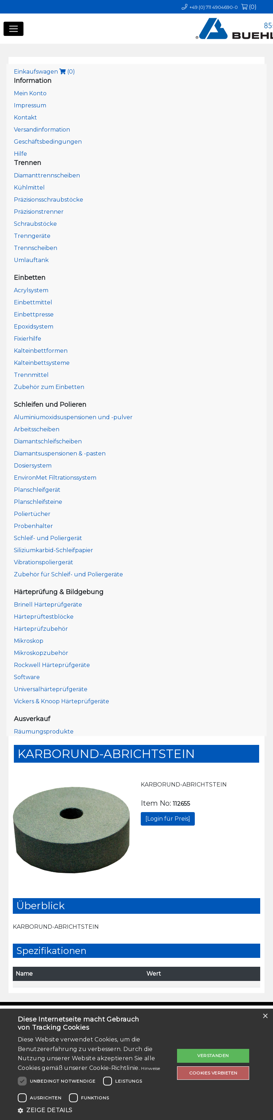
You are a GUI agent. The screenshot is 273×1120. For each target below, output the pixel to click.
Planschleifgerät (37, 489)
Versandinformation (42, 129)
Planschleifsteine (38, 501)
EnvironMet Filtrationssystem (55, 477)
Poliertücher (32, 514)
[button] (94, 1110)
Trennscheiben (35, 248)
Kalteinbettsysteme (42, 362)
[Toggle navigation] (13, 29)
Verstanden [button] (213, 1055)
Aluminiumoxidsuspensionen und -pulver (73, 417)
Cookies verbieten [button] (213, 1073)
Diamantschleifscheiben (48, 441)
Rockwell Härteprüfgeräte (52, 665)
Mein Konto (30, 93)
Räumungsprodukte (44, 731)
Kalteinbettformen (41, 350)
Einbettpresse (34, 314)
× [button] (265, 1016)
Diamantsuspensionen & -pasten (60, 453)
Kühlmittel (29, 187)
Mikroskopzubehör (41, 653)
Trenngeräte (32, 236)
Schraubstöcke (35, 223)
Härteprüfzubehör (41, 628)
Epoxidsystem (33, 326)
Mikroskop (28, 641)
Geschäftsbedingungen (48, 141)
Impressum (30, 105)
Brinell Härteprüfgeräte (48, 604)
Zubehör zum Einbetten (49, 387)
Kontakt (25, 117)
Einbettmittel (33, 302)
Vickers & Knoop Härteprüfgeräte (61, 701)
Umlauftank (31, 260)
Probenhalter (33, 526)
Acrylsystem (31, 290)
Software (27, 677)
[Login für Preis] (167, 818)
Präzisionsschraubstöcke (48, 199)
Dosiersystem (33, 465)
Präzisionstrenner (39, 211)
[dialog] (136, 1064)
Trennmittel (31, 375)
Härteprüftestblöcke (44, 616)
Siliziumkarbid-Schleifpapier (53, 550)
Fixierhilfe (27, 338)
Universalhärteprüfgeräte (50, 689)
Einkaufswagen (44, 71)
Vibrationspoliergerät (43, 562)
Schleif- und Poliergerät (48, 538)
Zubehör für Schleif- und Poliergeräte (68, 574)
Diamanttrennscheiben (47, 175)
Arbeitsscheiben (36, 429)
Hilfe (20, 153)
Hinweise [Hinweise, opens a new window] (150, 1068)
